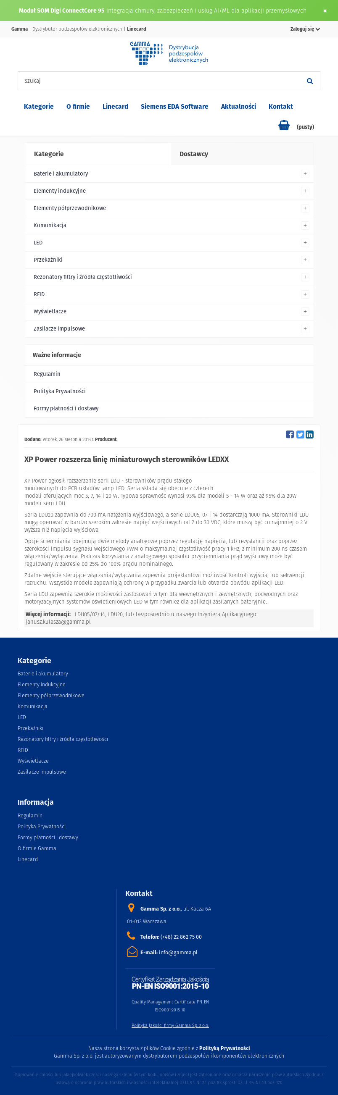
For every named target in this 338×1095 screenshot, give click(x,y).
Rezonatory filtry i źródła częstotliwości (83, 277)
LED (38, 243)
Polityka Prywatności (60, 391)
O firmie (78, 106)
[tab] (97, 154)
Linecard (115, 106)
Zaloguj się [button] (305, 29)
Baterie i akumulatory (61, 174)
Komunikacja (50, 225)
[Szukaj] (309, 80)
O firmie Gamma (37, 848)
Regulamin (47, 374)
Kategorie (39, 106)
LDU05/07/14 (90, 614)
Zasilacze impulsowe (59, 329)
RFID (39, 294)
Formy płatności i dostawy (66, 408)
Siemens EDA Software (175, 106)
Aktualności (238, 106)
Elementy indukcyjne (60, 191)
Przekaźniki (48, 260)
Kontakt (281, 106)
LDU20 (115, 614)
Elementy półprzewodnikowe (70, 208)
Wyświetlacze (50, 311)
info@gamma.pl (178, 952)
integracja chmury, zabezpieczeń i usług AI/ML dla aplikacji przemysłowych (206, 10)
